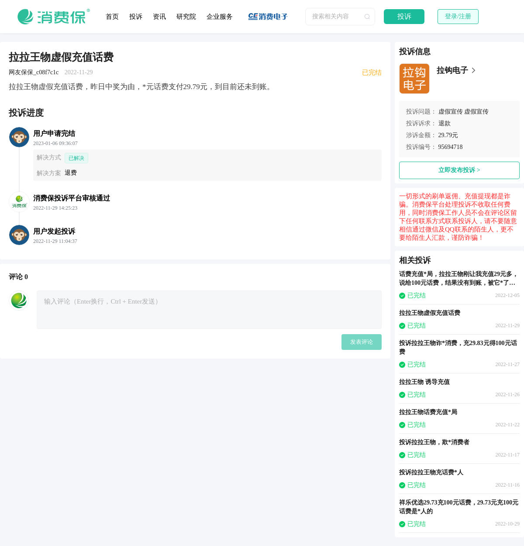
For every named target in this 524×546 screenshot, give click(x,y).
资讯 (159, 16)
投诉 (135, 16)
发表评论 (361, 342)
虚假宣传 (450, 111)
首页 (112, 16)
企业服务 (220, 16)
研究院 (186, 16)
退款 (444, 123)
